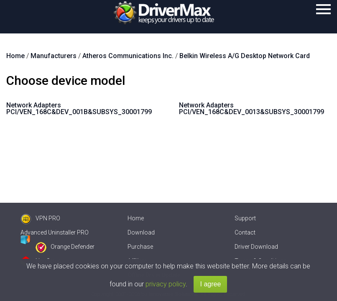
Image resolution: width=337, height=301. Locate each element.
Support (245, 218)
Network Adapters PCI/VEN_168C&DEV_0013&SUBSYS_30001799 (251, 108)
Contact (245, 232)
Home (136, 218)
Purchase (140, 247)
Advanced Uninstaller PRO (54, 232)
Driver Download (256, 247)
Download (141, 232)
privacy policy (166, 284)
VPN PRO (40, 218)
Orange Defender (65, 247)
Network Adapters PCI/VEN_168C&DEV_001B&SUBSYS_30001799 (79, 108)
